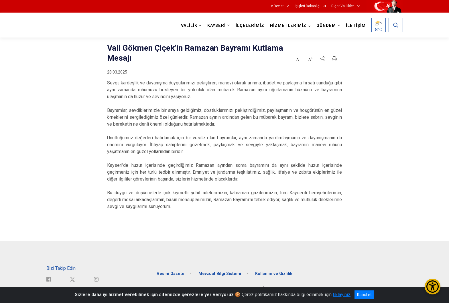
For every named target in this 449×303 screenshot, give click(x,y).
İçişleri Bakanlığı (307, 6)
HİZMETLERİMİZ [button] (288, 25)
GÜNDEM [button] (326, 25)
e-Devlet (277, 6)
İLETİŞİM (356, 25)
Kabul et (364, 294)
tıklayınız (341, 294)
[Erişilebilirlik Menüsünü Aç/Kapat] (432, 286)
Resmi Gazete (170, 273)
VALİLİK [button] (189, 25)
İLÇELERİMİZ (250, 25)
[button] (322, 58)
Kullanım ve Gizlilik (273, 273)
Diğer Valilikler (343, 6)
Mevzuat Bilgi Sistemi (219, 273)
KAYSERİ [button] (216, 25)
